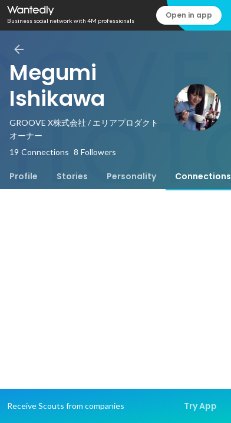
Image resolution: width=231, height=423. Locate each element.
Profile (23, 176)
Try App (200, 406)
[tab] (23, 176)
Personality (131, 176)
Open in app (189, 15)
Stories (72, 176)
